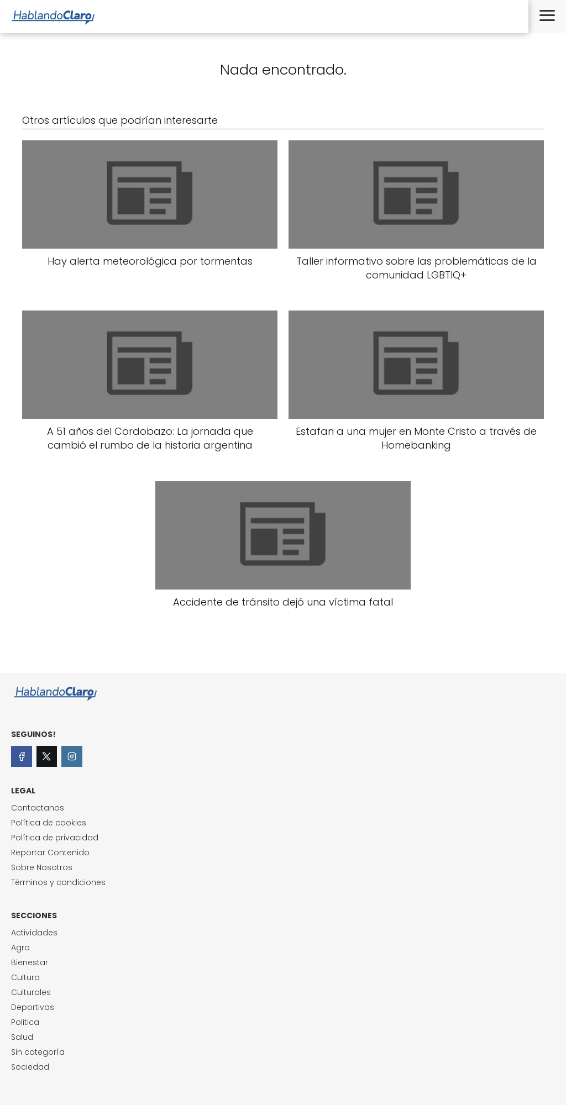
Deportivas (32, 1007)
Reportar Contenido (50, 852)
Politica (25, 1022)
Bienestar (29, 962)
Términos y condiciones (58, 882)
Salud (22, 1037)
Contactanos (37, 807)
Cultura (25, 977)
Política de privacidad (54, 837)
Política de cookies (48, 822)
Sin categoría (38, 1051)
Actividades (34, 932)
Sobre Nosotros (41, 867)
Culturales (31, 992)
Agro (20, 947)
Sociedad (30, 1066)
